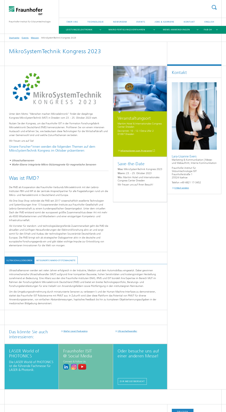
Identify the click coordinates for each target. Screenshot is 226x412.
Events (140, 22)
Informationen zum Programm (136, 150)
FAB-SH (208, 29)
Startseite (14, 38)
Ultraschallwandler (127, 331)
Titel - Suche (214, 7)
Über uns (72, 22)
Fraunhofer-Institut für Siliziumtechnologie (29, 21)
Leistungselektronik (79, 29)
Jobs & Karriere (164, 22)
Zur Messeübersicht (132, 381)
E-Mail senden (181, 188)
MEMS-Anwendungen (176, 29)
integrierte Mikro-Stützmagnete (56, 260)
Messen (35, 38)
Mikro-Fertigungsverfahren (127, 29)
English (209, 22)
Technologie (95, 22)
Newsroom (120, 22)
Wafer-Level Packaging (75, 331)
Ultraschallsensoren (19, 260)
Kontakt (189, 22)
